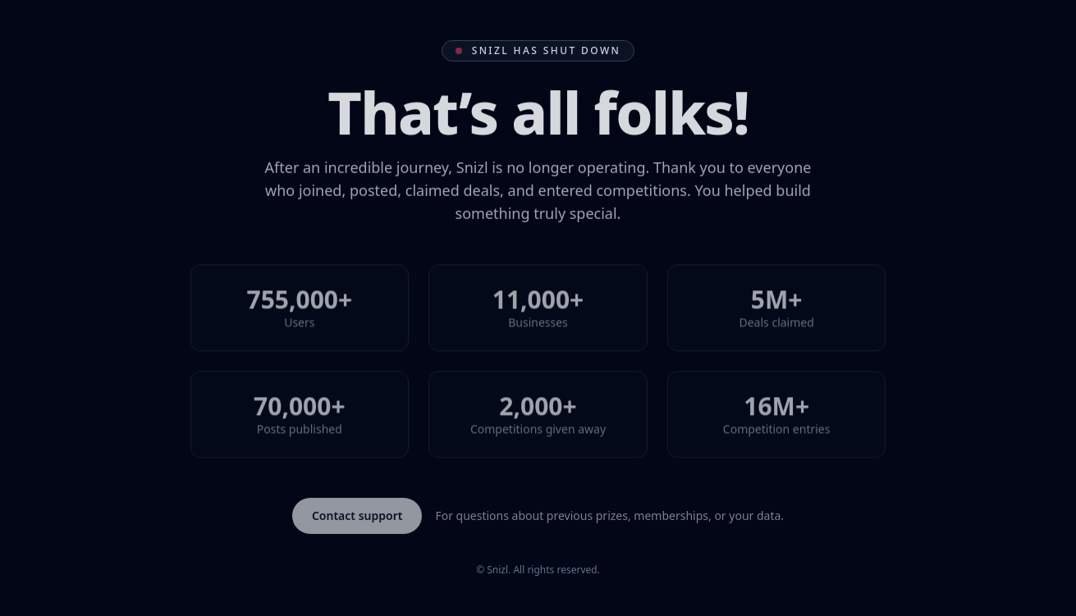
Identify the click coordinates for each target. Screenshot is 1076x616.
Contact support (357, 515)
